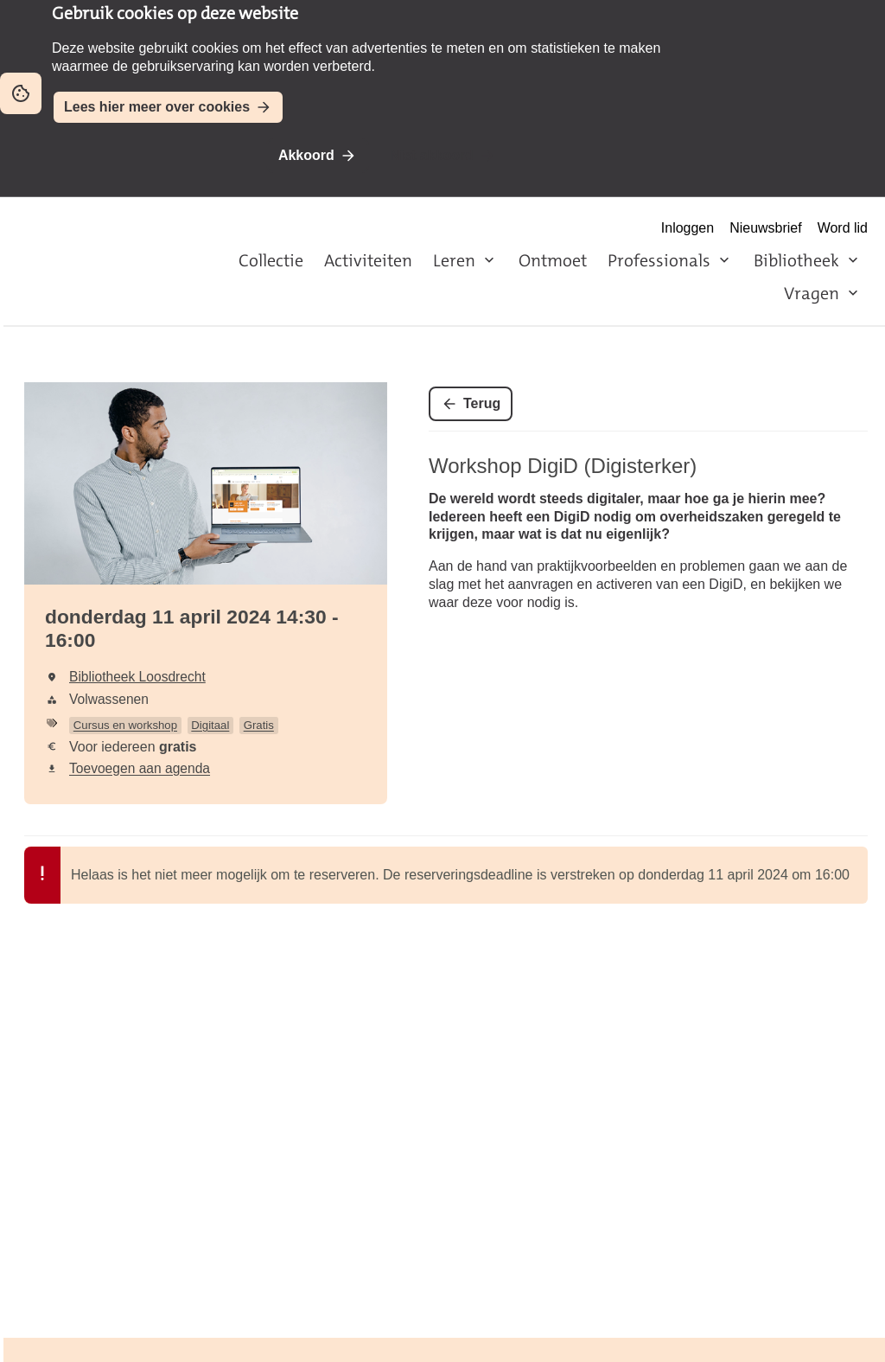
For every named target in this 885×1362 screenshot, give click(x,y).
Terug (481, 403)
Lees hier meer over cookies (157, 106)
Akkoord (306, 155)
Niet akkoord (432, 155)
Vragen (811, 293)
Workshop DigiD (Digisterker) (563, 465)
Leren (454, 260)
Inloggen (687, 228)
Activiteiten (368, 260)
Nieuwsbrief (765, 228)
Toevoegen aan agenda (139, 768)
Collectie (271, 260)
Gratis (259, 725)
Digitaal (210, 725)
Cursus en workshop (125, 725)
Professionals (659, 260)
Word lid (843, 228)
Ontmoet (553, 260)
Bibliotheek (796, 260)
